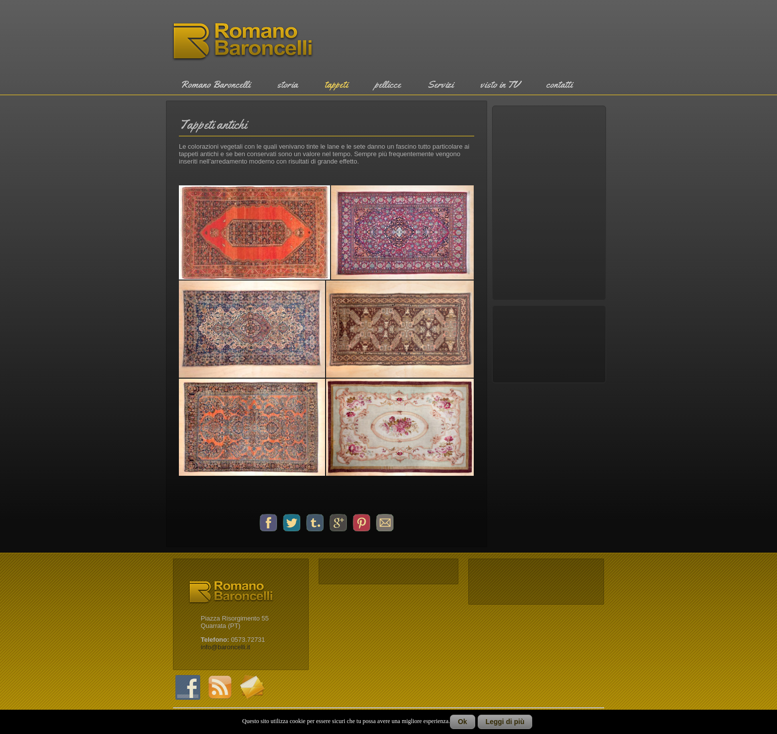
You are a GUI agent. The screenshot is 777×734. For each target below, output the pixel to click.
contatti (559, 84)
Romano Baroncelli (215, 84)
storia (287, 84)
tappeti (336, 84)
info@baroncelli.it (225, 647)
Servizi (440, 84)
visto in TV (499, 84)
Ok (462, 722)
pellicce (388, 84)
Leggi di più (505, 722)
